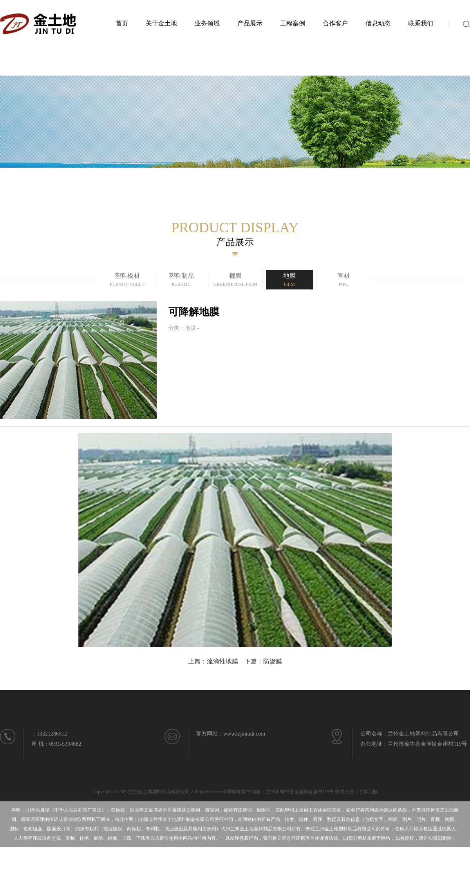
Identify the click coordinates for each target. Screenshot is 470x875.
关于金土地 (161, 23)
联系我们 (420, 23)
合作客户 (335, 23)
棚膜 (235, 280)
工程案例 (292, 23)
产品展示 (249, 23)
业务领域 (207, 23)
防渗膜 (272, 661)
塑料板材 (127, 280)
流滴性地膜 (222, 661)
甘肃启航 (368, 791)
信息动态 (377, 23)
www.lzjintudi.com (244, 734)
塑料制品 (181, 280)
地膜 (289, 280)
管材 (343, 280)
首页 (122, 23)
